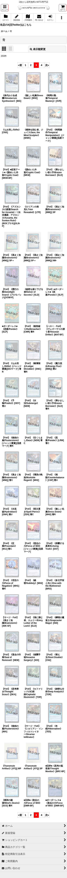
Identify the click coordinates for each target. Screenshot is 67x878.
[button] (4, 7)
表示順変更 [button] (38, 49)
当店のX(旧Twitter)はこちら (15, 24)
